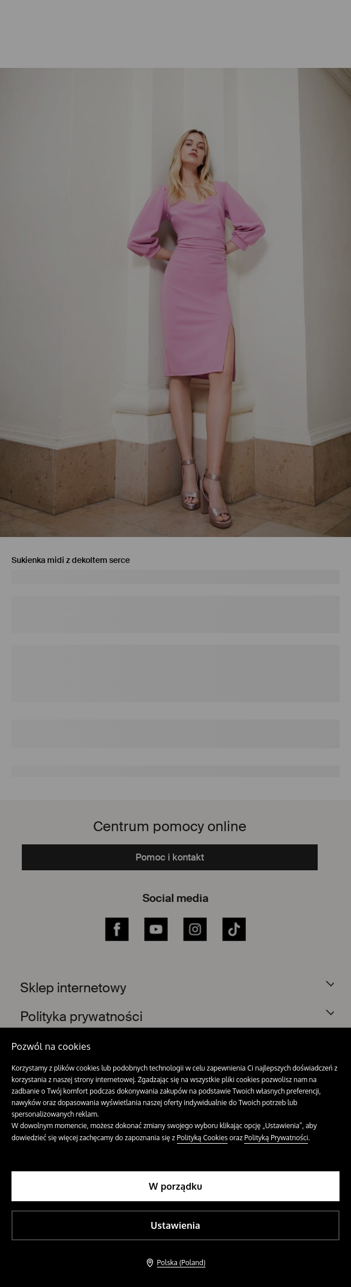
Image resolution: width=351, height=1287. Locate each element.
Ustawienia (175, 1225)
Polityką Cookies (202, 1137)
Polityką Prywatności (276, 1137)
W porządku (175, 1186)
